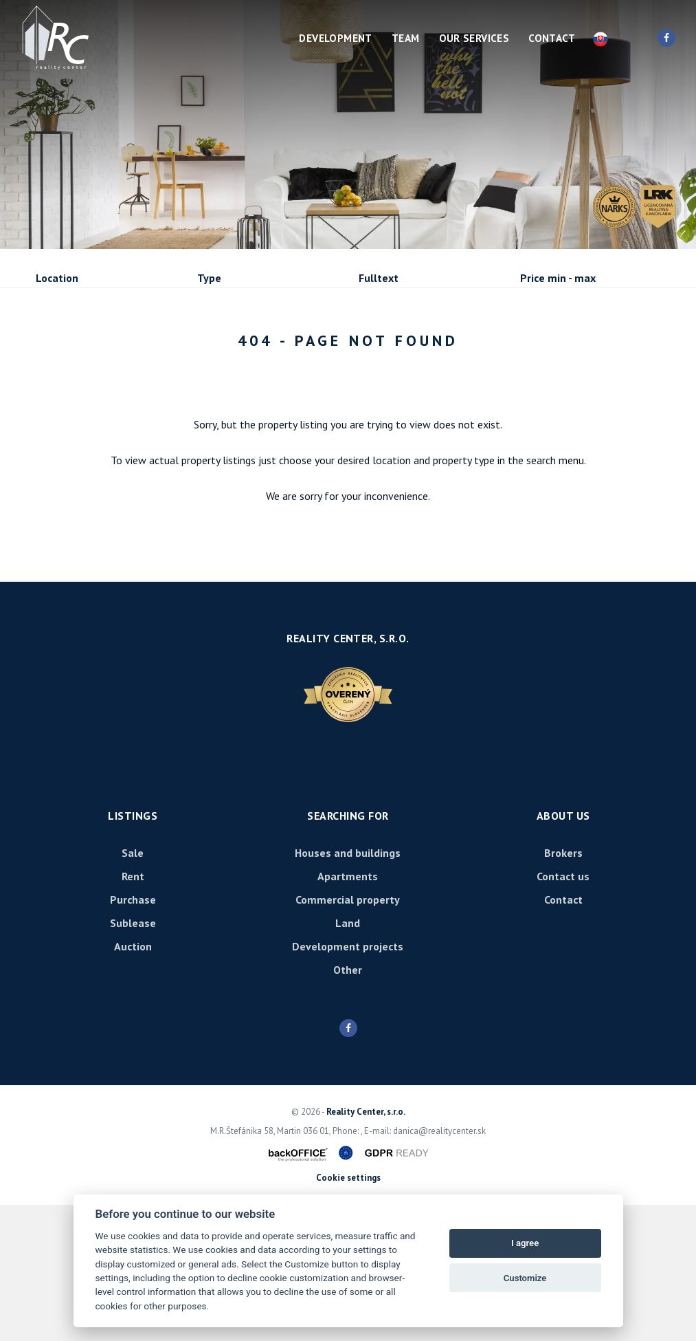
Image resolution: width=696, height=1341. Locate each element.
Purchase (219, 352)
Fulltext (378, 278)
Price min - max (558, 278)
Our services (474, 38)
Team (406, 38)
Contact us (563, 1012)
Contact (551, 38)
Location (57, 278)
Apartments (347, 1012)
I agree (525, 1243)
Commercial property (347, 1036)
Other (347, 1106)
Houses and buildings (348, 989)
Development (335, 38)
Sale (73, 352)
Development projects (347, 1082)
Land (347, 1059)
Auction (133, 1082)
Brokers (563, 989)
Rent (140, 352)
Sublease (83, 386)
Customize (525, 1278)
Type (209, 278)
